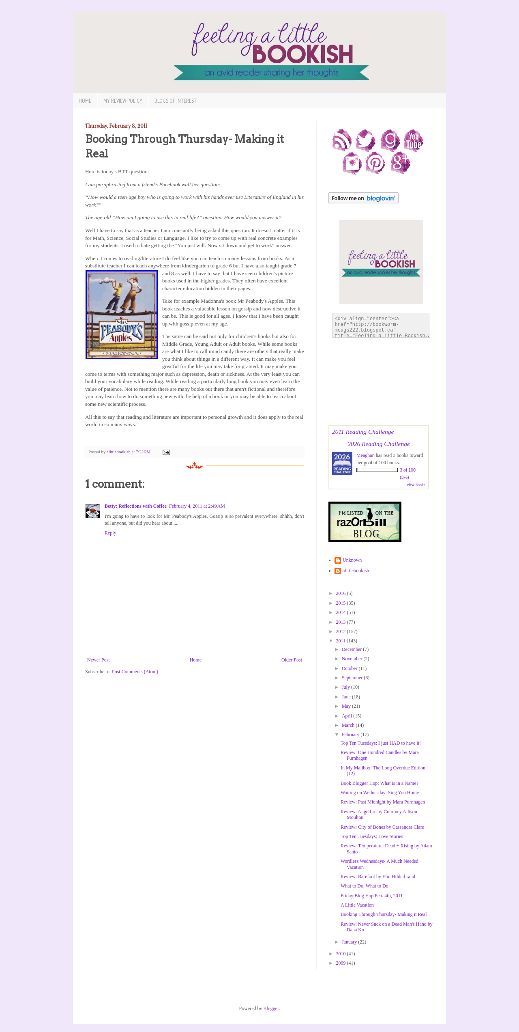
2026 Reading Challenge (378, 443)
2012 (341, 631)
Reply (110, 533)
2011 (341, 641)
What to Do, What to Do (364, 886)
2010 (341, 954)
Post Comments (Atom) (135, 671)
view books (416, 485)
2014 (341, 612)
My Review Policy (122, 100)
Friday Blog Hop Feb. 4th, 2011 (372, 895)
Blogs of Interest (175, 100)
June (347, 697)
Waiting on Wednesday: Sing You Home (380, 792)
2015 (341, 603)
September (353, 678)
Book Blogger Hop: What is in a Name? (379, 783)
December (352, 649)
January (350, 942)
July (346, 687)
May (347, 706)
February (351, 734)
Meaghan (365, 455)
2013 (341, 622)
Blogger (271, 1008)
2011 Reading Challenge (363, 431)
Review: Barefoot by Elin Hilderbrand (378, 876)
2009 (341, 963)
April (347, 716)
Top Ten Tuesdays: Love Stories (372, 836)
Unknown (352, 560)
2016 (341, 593)
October (350, 668)
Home (85, 100)
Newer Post (98, 660)
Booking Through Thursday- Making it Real (384, 914)
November (353, 658)
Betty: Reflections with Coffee (136, 506)
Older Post (291, 660)
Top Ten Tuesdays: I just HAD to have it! (381, 743)
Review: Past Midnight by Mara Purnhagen (383, 802)
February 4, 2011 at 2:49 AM (197, 506)
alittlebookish (356, 570)
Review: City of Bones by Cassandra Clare (382, 827)
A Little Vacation (357, 905)
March (349, 725)
